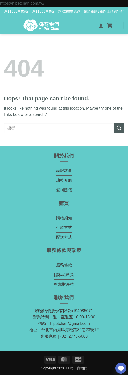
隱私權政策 (64, 275)
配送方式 (64, 237)
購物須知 (64, 218)
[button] (109, 25)
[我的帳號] (100, 25)
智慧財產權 (64, 284)
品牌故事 (64, 170)
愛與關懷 (64, 190)
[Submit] (119, 128)
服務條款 (64, 265)
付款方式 (64, 227)
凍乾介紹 (64, 180)
